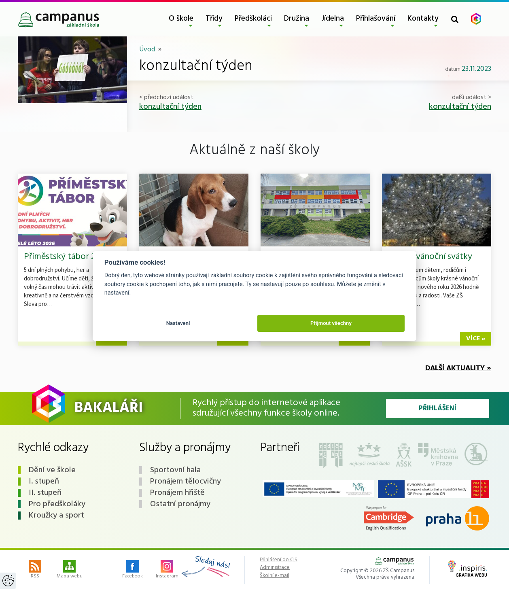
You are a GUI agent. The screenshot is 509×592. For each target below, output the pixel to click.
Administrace (275, 568)
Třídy (214, 19)
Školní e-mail (274, 576)
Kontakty (423, 19)
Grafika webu (467, 569)
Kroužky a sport (56, 515)
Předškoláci (253, 19)
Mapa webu (70, 570)
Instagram (167, 570)
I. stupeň (44, 481)
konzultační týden (170, 106)
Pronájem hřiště (177, 493)
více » (475, 338)
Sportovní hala (175, 470)
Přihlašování (375, 19)
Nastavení (178, 323)
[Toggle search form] (455, 19)
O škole (181, 19)
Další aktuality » (458, 368)
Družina (296, 19)
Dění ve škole (52, 470)
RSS (35, 570)
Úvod (147, 49)
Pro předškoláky (57, 504)
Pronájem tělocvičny (185, 481)
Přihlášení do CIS (278, 560)
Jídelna (332, 19)
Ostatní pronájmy (180, 504)
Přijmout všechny (331, 323)
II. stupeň (45, 493)
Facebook (132, 570)
